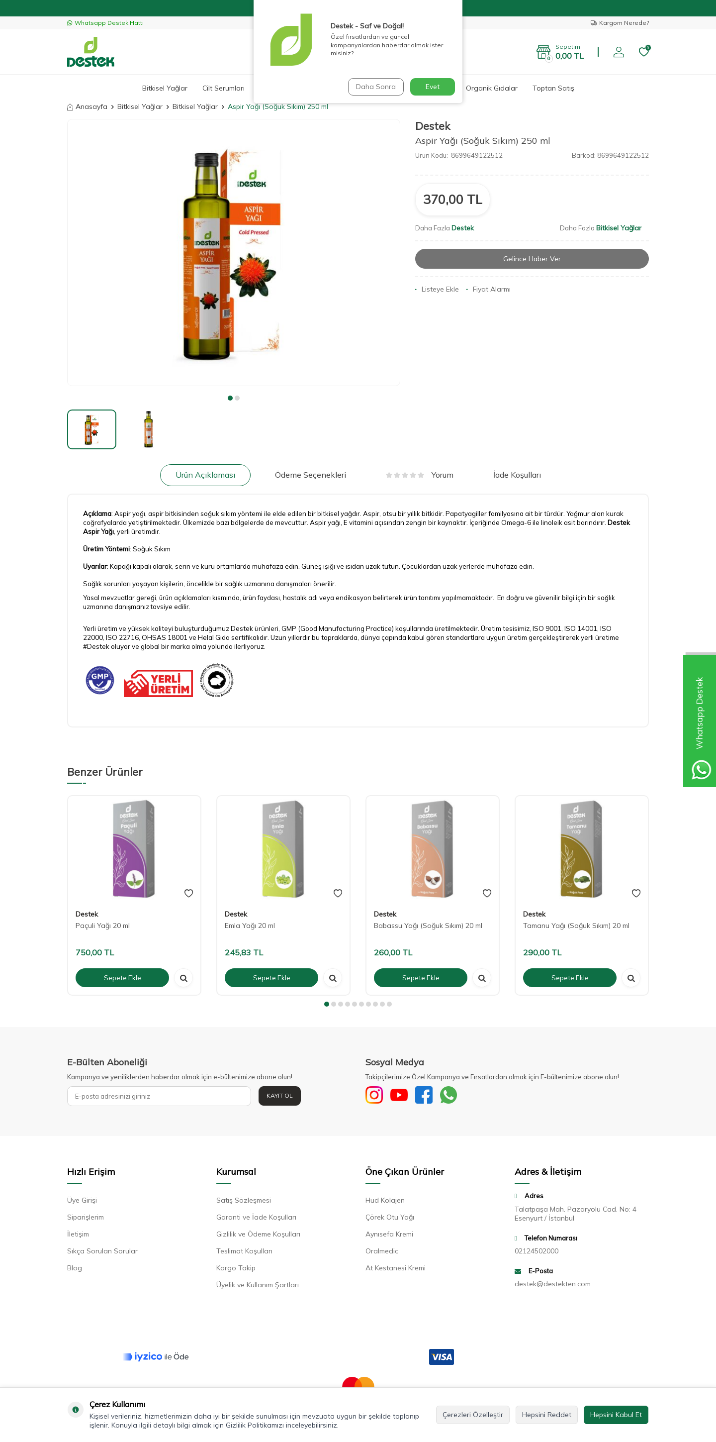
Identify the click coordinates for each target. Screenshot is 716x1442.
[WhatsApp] (457, 1096)
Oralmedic (381, 1253)
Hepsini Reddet (546, 1414)
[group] (234, 252)
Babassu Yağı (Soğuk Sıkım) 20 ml (428, 925)
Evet (433, 86)
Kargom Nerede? (620, 22)
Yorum (419, 475)
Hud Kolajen (385, 1202)
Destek (432, 125)
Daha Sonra (375, 86)
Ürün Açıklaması (205, 475)
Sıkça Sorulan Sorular (102, 1253)
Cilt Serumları (223, 88)
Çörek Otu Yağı (389, 1219)
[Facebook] (430, 1096)
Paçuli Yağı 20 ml (103, 925)
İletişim (78, 1236)
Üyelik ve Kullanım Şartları (257, 1287)
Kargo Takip (236, 1270)
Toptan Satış (553, 88)
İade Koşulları (517, 475)
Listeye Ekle (437, 289)
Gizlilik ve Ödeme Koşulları (258, 1236)
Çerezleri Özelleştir (473, 1414)
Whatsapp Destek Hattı (105, 22)
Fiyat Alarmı (488, 289)
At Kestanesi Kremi (395, 1270)
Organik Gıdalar (492, 88)
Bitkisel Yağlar (164, 88)
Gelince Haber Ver (532, 258)
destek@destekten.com (553, 1286)
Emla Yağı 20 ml (250, 925)
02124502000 (536, 1252)
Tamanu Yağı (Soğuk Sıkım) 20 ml (576, 925)
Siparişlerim (85, 1219)
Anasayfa (87, 106)
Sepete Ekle (122, 977)
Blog (74, 1270)
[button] (230, 398)
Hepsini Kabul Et (616, 1414)
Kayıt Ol (280, 1095)
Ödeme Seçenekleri (310, 475)
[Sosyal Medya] (375, 1096)
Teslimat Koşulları (244, 1253)
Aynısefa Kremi (389, 1236)
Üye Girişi (82, 1202)
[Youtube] (403, 1096)
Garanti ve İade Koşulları (256, 1219)
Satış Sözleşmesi (243, 1202)
